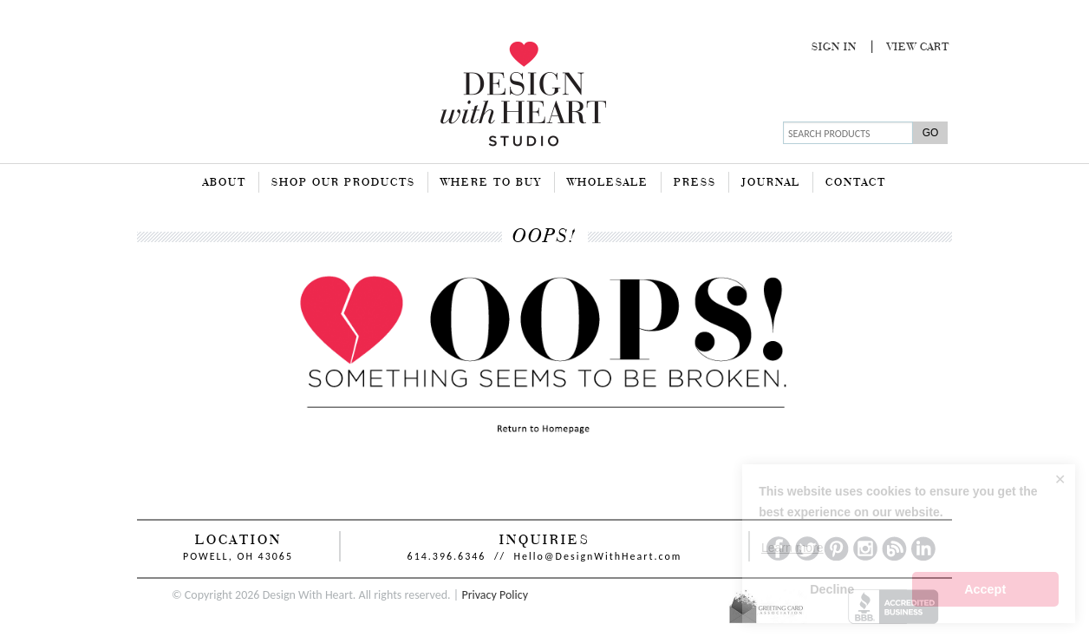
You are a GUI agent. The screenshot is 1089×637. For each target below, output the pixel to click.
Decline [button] (832, 589)
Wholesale (608, 183)
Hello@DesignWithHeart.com (598, 556)
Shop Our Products (343, 183)
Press (695, 183)
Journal (770, 183)
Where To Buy (491, 183)
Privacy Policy (494, 595)
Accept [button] (985, 589)
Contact (855, 183)
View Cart (918, 48)
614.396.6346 (447, 556)
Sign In (834, 48)
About (224, 183)
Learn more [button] (792, 548)
